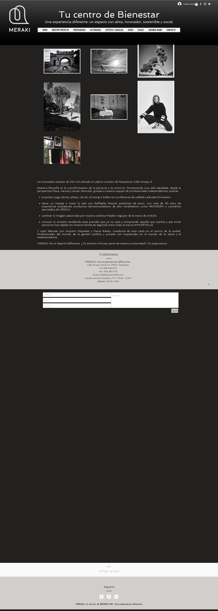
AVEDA (152, 215)
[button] (196, 4)
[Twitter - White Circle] (116, 596)
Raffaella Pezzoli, (105, 203)
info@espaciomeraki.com (111, 275)
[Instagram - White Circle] (109, 596)
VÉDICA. (65, 209)
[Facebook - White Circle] (101, 596)
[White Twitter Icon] (209, 3)
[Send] (174, 311)
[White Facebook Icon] (200, 3)
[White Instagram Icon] (204, 3)
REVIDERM (156, 206)
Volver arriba (109, 571)
